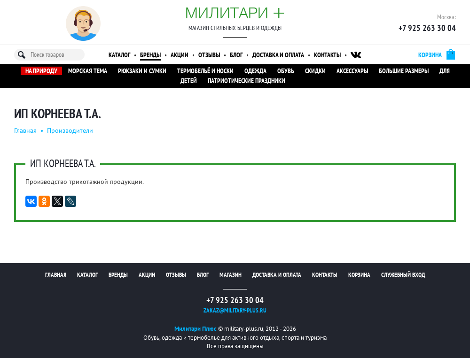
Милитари (235, 13)
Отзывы (209, 55)
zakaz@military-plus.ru (235, 310)
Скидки (315, 71)
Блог (236, 55)
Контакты (327, 55)
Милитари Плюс (195, 329)
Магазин (230, 275)
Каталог (119, 55)
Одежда (255, 71)
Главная (25, 130)
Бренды (150, 55)
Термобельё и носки (205, 71)
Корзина (359, 275)
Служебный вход (403, 275)
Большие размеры (404, 71)
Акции (179, 55)
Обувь (285, 71)
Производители (70, 130)
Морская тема (87, 71)
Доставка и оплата (278, 55)
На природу (41, 71)
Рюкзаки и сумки (142, 71)
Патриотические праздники (246, 80)
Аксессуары (352, 71)
